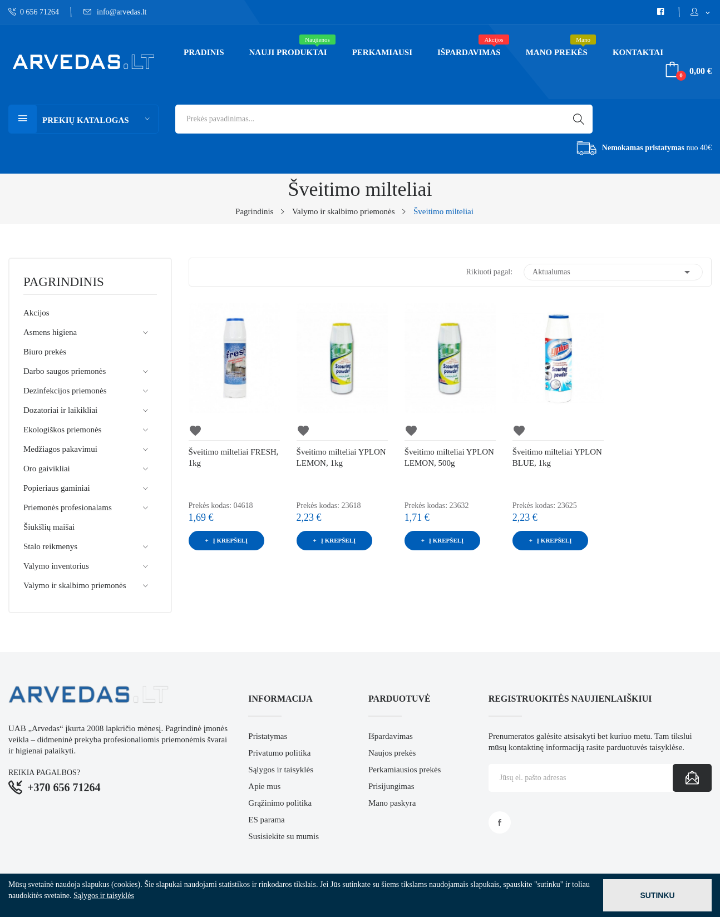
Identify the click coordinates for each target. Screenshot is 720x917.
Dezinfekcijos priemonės (65, 390)
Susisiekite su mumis (283, 836)
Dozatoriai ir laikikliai (60, 410)
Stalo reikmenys (50, 546)
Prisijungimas (391, 786)
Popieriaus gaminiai (56, 488)
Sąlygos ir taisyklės (280, 769)
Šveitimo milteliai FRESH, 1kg (234, 457)
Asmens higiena (50, 332)
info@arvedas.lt (115, 12)
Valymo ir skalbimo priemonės (74, 585)
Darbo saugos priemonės (64, 371)
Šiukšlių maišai (49, 526)
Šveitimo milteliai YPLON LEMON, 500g (449, 457)
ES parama (266, 819)
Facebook (500, 822)
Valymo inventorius (56, 565)
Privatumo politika (279, 752)
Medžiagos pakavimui (60, 449)
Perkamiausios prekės (404, 769)
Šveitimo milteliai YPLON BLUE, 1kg (557, 457)
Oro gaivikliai (46, 468)
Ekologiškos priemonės (62, 429)
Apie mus (264, 786)
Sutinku (657, 895)
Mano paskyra (392, 802)
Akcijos (36, 312)
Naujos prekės (392, 752)
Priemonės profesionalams (67, 507)
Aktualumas (613, 272)
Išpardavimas (390, 736)
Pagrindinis (63, 282)
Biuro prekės (44, 351)
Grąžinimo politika (280, 802)
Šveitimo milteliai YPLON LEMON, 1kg (341, 457)
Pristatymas (267, 736)
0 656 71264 (33, 12)
